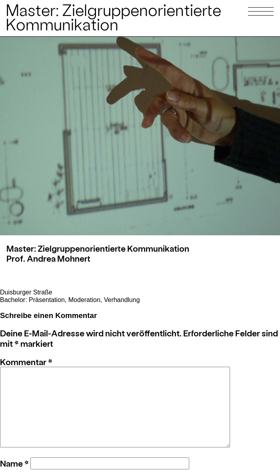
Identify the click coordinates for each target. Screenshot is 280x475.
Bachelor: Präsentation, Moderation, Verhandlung (70, 299)
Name (14, 463)
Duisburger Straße (26, 292)
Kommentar (26, 362)
